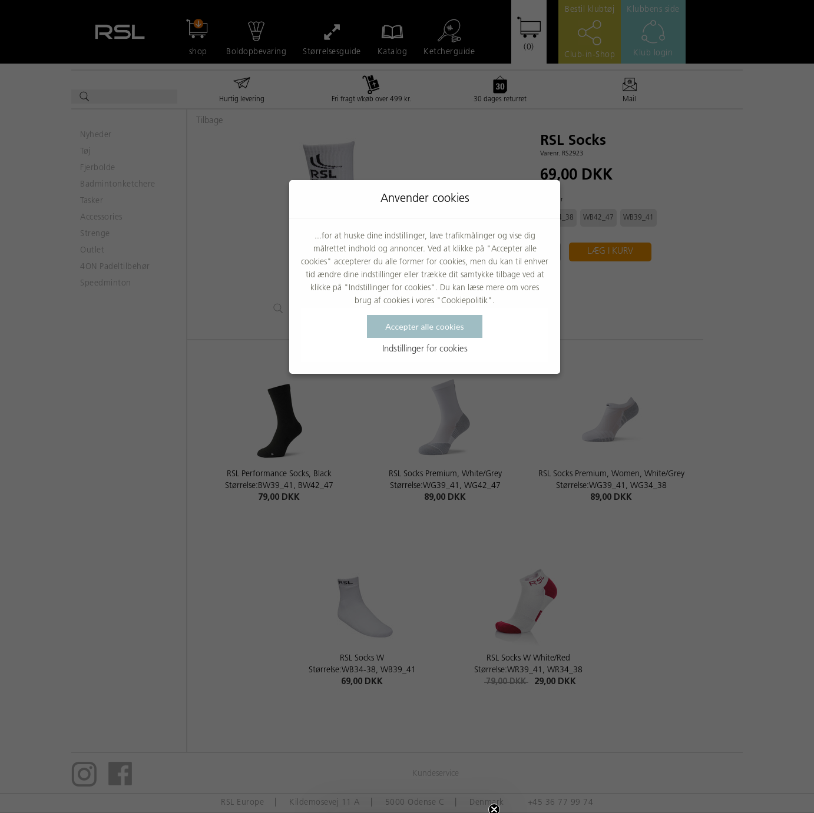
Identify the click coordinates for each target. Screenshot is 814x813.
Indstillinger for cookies (425, 349)
